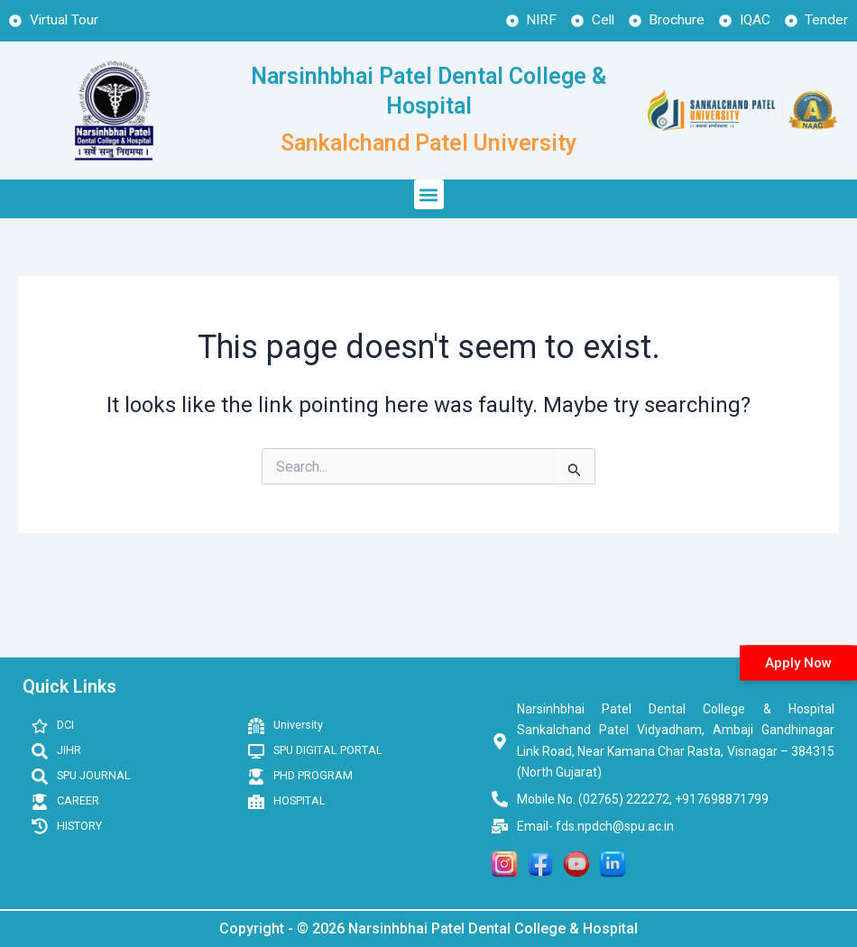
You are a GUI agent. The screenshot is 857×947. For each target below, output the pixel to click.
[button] (429, 195)
